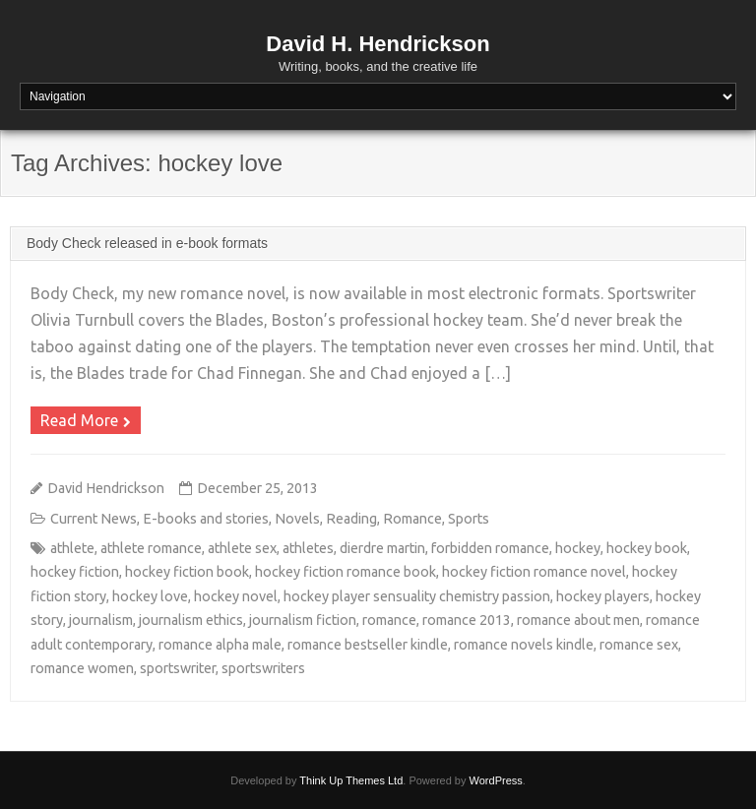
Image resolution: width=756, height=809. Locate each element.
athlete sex (242, 548)
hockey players (603, 596)
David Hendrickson (105, 488)
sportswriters (263, 668)
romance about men (578, 620)
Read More (79, 420)
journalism (101, 620)
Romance (412, 519)
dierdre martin (382, 548)
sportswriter (178, 668)
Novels (297, 519)
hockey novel (236, 596)
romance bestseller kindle (367, 645)
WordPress (496, 780)
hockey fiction (75, 572)
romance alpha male (220, 645)
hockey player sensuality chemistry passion (417, 596)
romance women (82, 668)
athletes (308, 548)
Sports (468, 519)
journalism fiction (302, 620)
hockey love (150, 596)
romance (389, 620)
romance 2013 (466, 620)
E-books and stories (206, 519)
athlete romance (151, 548)
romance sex (638, 645)
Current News (93, 519)
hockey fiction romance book (345, 572)
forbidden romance (490, 548)
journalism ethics (191, 620)
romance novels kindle (524, 645)
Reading (351, 519)
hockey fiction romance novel (534, 572)
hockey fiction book (187, 572)
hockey (577, 548)
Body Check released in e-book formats (147, 243)
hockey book (646, 548)
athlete (72, 548)
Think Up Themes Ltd (351, 780)
